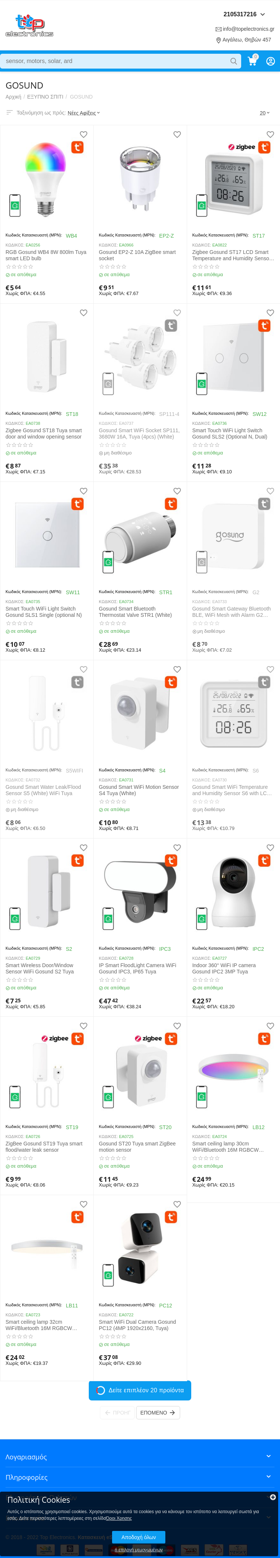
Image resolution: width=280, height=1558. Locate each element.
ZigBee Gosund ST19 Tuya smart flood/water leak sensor (44, 1147)
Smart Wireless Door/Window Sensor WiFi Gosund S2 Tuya (40, 968)
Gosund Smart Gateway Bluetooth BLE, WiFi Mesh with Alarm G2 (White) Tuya (231, 612)
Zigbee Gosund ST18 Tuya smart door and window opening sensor (44, 433)
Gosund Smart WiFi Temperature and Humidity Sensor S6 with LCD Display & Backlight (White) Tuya (231, 790)
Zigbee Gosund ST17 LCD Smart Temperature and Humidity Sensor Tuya (231, 255)
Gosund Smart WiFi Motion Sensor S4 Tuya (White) (139, 790)
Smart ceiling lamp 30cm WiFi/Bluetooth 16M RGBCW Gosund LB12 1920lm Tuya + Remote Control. (226, 1147)
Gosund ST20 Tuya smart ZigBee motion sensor (137, 1147)
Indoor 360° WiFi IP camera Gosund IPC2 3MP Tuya (224, 968)
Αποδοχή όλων (138, 1537)
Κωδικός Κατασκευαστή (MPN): (34, 235)
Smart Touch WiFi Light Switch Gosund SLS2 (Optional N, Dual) (229, 433)
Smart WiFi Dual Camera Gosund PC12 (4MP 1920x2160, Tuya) (137, 1325)
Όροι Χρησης (119, 1518)
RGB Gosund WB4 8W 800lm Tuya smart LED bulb (46, 255)
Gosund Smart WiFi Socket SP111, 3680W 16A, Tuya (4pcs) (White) (139, 433)
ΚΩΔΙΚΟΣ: (15, 245)
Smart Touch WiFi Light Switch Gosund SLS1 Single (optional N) (44, 612)
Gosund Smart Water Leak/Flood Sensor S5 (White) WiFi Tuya (43, 790)
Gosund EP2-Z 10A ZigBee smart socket (137, 255)
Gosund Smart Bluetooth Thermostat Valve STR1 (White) (135, 612)
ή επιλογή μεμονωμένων (139, 1549)
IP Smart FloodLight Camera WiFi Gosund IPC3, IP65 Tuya (137, 968)
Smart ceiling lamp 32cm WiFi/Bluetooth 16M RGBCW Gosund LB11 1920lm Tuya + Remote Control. (39, 1325)
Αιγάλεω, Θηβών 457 (247, 40)
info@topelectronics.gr (248, 29)
